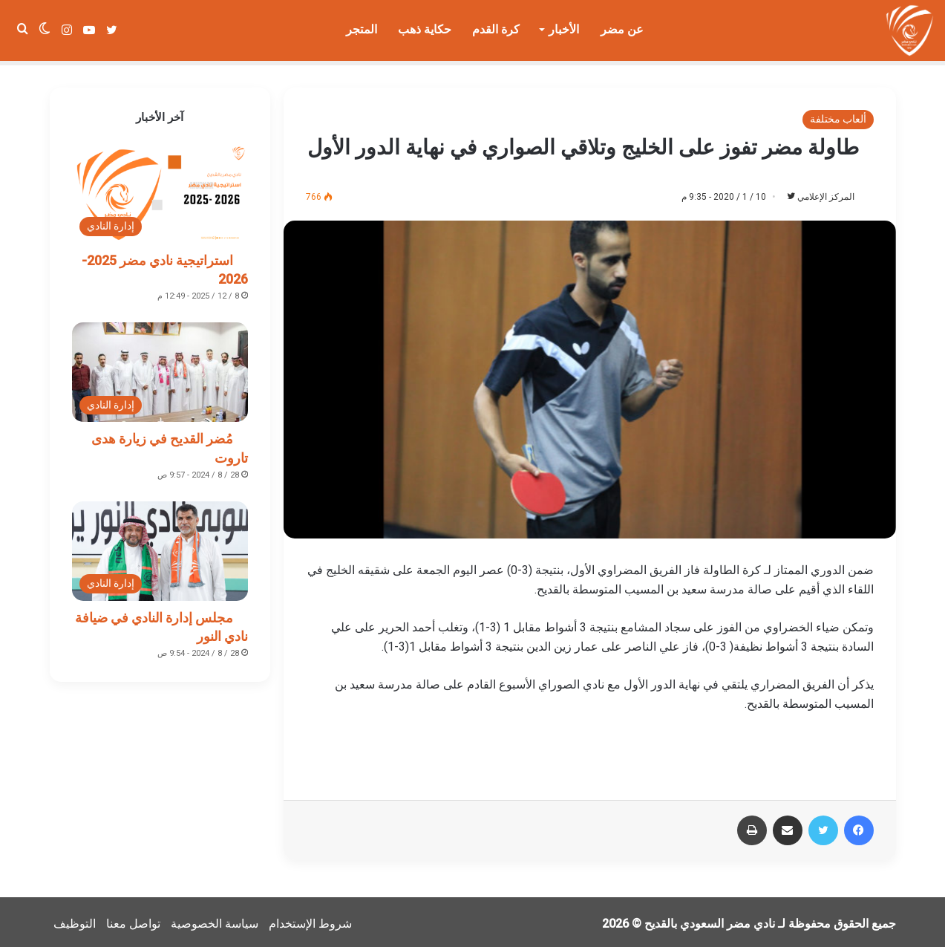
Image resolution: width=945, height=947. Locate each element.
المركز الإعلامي (818, 192)
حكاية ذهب (424, 29)
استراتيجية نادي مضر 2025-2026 (165, 265)
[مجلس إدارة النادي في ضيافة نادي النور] (160, 546)
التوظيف (74, 920)
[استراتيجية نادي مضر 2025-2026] (160, 189)
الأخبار (564, 29)
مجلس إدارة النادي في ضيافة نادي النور (161, 622)
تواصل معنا (133, 920)
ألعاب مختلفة (838, 114)
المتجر (361, 29)
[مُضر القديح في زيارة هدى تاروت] (160, 367)
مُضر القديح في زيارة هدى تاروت (169, 443)
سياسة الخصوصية (214, 920)
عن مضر (622, 29)
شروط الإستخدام (310, 920)
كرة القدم (496, 29)
